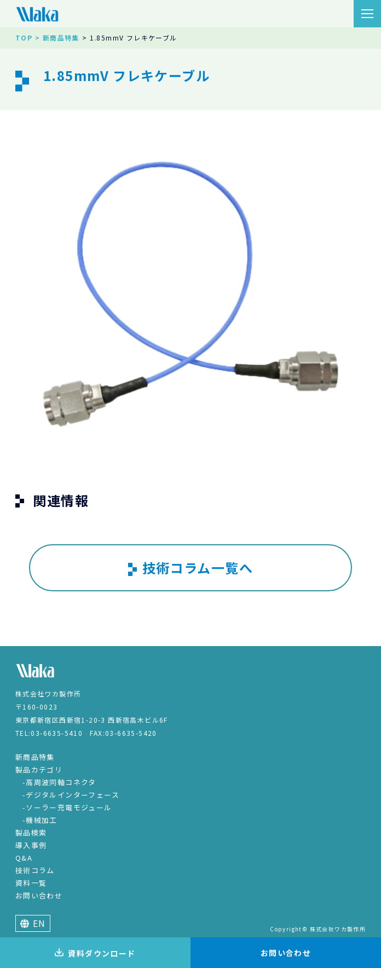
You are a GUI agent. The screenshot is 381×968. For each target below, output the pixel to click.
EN (33, 923)
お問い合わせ (38, 895)
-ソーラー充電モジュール (67, 807)
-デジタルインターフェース (70, 795)
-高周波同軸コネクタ (59, 782)
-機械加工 (39, 820)
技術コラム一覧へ (190, 568)
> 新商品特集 (57, 37)
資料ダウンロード (95, 953)
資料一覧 (31, 883)
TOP (23, 37)
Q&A (23, 857)
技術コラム (35, 870)
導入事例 (31, 845)
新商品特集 (35, 757)
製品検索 (31, 832)
